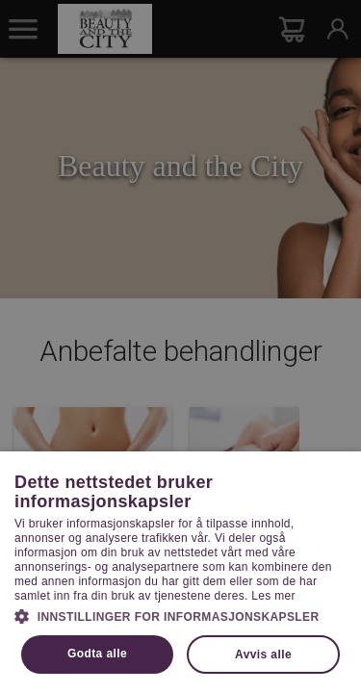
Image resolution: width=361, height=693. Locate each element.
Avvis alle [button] (263, 654)
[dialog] (180, 346)
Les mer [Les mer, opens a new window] (273, 596)
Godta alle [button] (97, 653)
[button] (180, 615)
